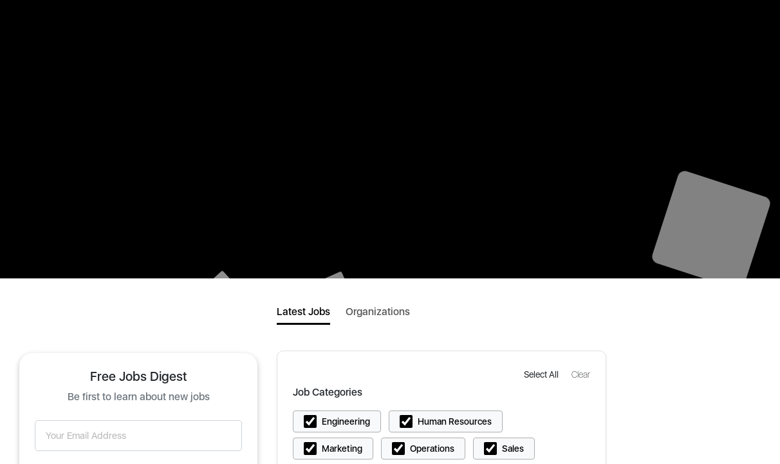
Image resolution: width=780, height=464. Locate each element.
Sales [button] (513, 448)
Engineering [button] (346, 421)
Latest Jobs (303, 311)
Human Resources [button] (455, 421)
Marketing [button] (342, 448)
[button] (542, 374)
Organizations (378, 311)
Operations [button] (432, 448)
